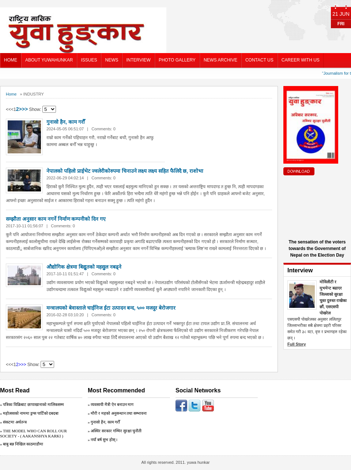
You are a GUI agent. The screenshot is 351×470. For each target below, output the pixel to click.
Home (11, 94)
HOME (10, 60)
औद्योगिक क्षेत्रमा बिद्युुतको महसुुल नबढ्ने (83, 267)
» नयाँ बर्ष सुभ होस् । (102, 439)
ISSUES (89, 60)
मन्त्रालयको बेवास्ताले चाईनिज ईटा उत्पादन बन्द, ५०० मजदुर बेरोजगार (111, 308)
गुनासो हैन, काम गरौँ (65, 122)
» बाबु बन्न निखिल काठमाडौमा (21, 444)
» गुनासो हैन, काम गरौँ (104, 422)
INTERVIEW (138, 60)
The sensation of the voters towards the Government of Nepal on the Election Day (317, 248)
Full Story (296, 344)
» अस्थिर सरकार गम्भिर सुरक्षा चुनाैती (114, 431)
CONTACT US (259, 60)
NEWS (111, 60)
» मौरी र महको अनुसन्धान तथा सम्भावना (117, 413)
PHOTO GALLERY (177, 60)
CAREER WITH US (301, 60)
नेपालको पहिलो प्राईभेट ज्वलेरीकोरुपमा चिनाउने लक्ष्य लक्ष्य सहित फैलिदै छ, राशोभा (124, 171)
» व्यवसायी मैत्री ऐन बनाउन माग (110, 404)
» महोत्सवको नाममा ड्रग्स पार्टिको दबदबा (29, 413)
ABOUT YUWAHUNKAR (49, 60)
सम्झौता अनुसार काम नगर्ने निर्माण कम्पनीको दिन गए (56, 219)
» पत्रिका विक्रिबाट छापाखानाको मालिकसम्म (32, 404)
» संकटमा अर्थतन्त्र (13, 422)
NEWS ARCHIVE (220, 60)
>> (25, 109)
